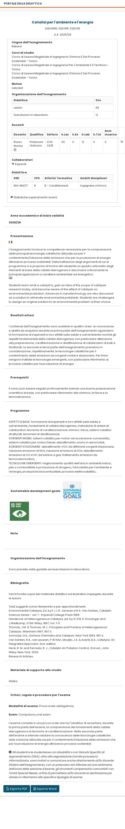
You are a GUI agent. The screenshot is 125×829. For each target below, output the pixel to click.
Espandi (19, 164)
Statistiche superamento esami (35, 197)
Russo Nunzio (18, 144)
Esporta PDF (16, 789)
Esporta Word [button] (45, 789)
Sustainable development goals (35, 491)
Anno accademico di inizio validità (37, 216)
